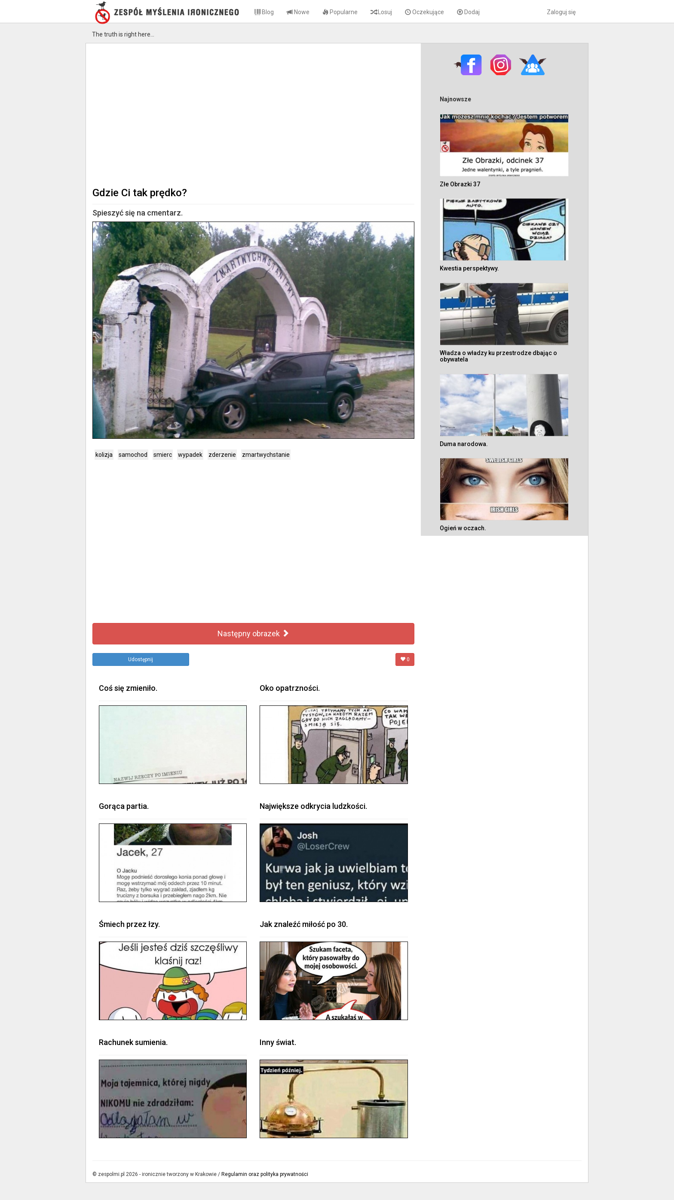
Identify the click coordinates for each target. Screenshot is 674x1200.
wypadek (190, 454)
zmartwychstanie (266, 454)
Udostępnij (140, 659)
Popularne (340, 12)
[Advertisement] (253, 114)
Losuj (381, 12)
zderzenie (222, 454)
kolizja (104, 454)
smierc (162, 454)
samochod (133, 454)
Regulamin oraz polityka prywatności (264, 1174)
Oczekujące (424, 12)
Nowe (298, 12)
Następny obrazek (253, 633)
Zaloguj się (561, 12)
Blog (264, 12)
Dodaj (468, 12)
